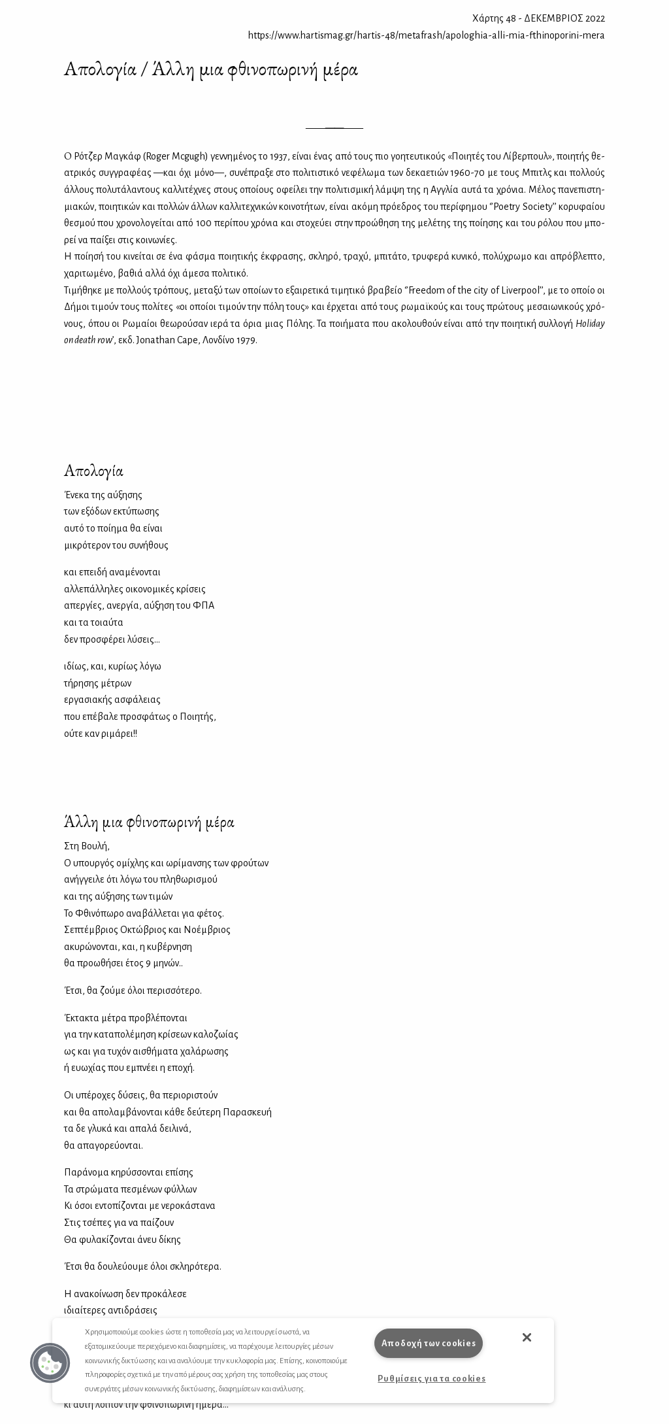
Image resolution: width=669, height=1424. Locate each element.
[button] (50, 1363)
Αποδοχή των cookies (429, 1343)
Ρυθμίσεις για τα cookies (431, 1378)
